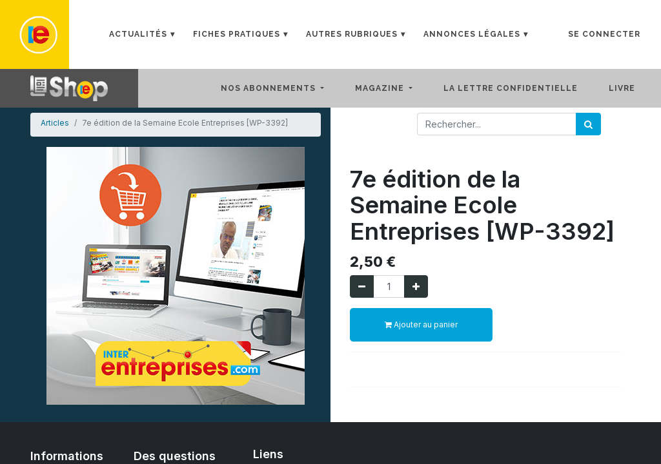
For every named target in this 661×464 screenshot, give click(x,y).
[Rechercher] (588, 124)
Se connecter (604, 34)
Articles (55, 123)
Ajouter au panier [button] (421, 324)
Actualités (138, 34)
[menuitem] (521, 88)
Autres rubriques (352, 34)
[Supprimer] (362, 286)
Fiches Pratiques (236, 34)
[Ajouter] (416, 286)
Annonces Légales (471, 34)
